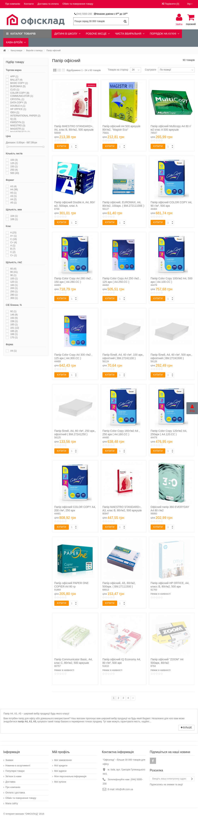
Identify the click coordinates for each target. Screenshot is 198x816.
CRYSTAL (17, 99)
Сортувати (150, 69)
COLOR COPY (19, 93)
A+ (13, 236)
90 (13, 275)
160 (14, 285)
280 (14, 294)
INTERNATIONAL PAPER (25, 115)
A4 (14, 189)
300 (14, 298)
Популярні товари (15, 771)
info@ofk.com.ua (124, 789)
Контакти (29, 4)
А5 (13, 202)
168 (14, 334)
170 (14, 337)
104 (14, 216)
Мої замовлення (63, 760)
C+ (13, 242)
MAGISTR (17, 129)
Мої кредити (60, 765)
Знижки (9, 760)
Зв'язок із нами (13, 776)
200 (14, 288)
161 (14, 327)
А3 (13, 196)
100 (14, 160)
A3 (13, 186)
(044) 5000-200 (84, 14)
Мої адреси (60, 771)
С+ (13, 255)
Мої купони (60, 781)
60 (13, 268)
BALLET (16, 79)
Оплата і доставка (15, 792)
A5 (13, 192)
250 (14, 169)
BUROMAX (18, 86)
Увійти (179, 24)
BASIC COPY (19, 83)
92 (13, 311)
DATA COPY (18, 102)
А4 (13, 199)
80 (14, 272)
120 (14, 281)
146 (14, 314)
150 (14, 166)
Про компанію (12, 4)
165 (14, 331)
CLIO (14, 89)
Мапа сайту (11, 803)
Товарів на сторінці (118, 69)
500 (14, 173)
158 (14, 321)
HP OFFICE (18, 109)
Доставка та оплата (48, 4)
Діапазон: (11, 142)
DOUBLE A (17, 106)
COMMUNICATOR (21, 96)
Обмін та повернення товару (77, 4)
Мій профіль (61, 752)
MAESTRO (17, 125)
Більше (186, 727)
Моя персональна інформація (70, 776)
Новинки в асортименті (17, 765)
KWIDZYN (17, 122)
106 (14, 219)
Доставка (10, 781)
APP (14, 76)
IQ (13, 119)
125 (14, 163)
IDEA (14, 112)
